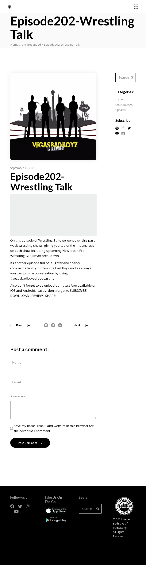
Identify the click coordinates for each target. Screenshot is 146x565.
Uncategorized (31, 44)
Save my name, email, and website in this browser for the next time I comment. (54, 428)
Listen (119, 99)
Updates (120, 110)
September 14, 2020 (22, 168)
